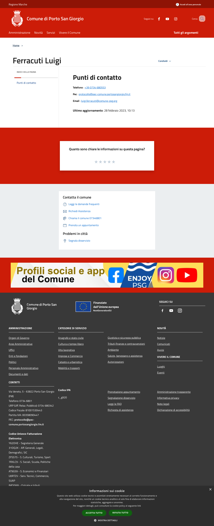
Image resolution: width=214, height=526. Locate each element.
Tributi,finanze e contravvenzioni (126, 344)
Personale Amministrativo (23, 368)
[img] (51, 71)
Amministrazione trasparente (174, 392)
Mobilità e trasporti (69, 368)
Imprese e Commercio (70, 356)
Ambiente (113, 350)
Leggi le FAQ (115, 404)
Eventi (161, 373)
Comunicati (163, 344)
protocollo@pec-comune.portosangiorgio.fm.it (104, 94)
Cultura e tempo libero (71, 344)
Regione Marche (18, 4)
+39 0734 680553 (95, 87)
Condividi (165, 61)
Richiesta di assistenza (120, 410)
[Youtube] (163, 18)
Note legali (163, 404)
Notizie (161, 338)
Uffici (12, 350)
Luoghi (161, 367)
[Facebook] (154, 18)
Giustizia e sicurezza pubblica (124, 338)
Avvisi (160, 350)
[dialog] (107, 506)
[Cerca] (201, 19)
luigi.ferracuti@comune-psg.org (99, 101)
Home (16, 45)
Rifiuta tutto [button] (120, 512)
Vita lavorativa (66, 350)
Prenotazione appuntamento (124, 392)
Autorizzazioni (116, 362)
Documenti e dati (18, 374)
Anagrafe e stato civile (71, 338)
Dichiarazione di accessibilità (173, 410)
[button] (107, 520)
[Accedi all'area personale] (188, 4)
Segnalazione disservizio (121, 398)
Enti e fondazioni (18, 356)
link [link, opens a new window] (139, 505)
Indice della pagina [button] (26, 72)
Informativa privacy (168, 398)
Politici (12, 362)
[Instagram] (171, 18)
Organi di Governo (19, 338)
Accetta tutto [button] (94, 512)
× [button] (210, 489)
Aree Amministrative (20, 344)
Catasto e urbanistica (70, 362)
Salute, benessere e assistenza (125, 356)
